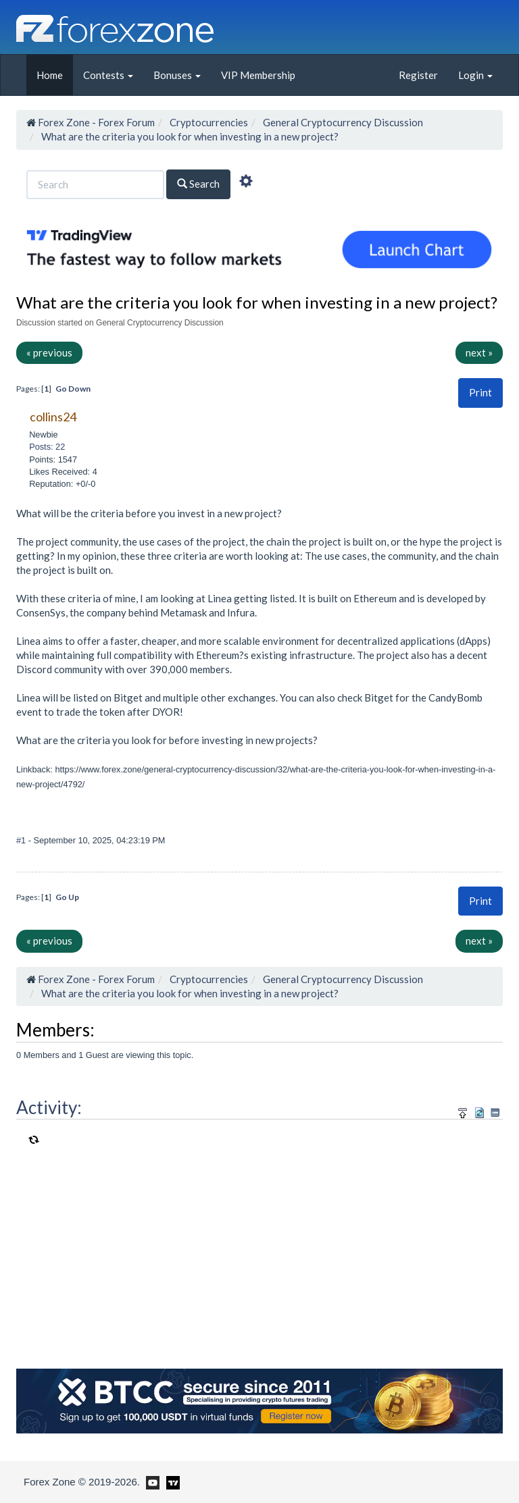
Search (198, 184)
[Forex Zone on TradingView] (171, 1481)
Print (480, 392)
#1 (22, 840)
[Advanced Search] (246, 183)
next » (479, 352)
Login (475, 75)
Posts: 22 (47, 447)
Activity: (49, 1107)
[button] (480, 392)
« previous (49, 352)
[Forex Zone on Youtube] (151, 1481)
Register (418, 75)
